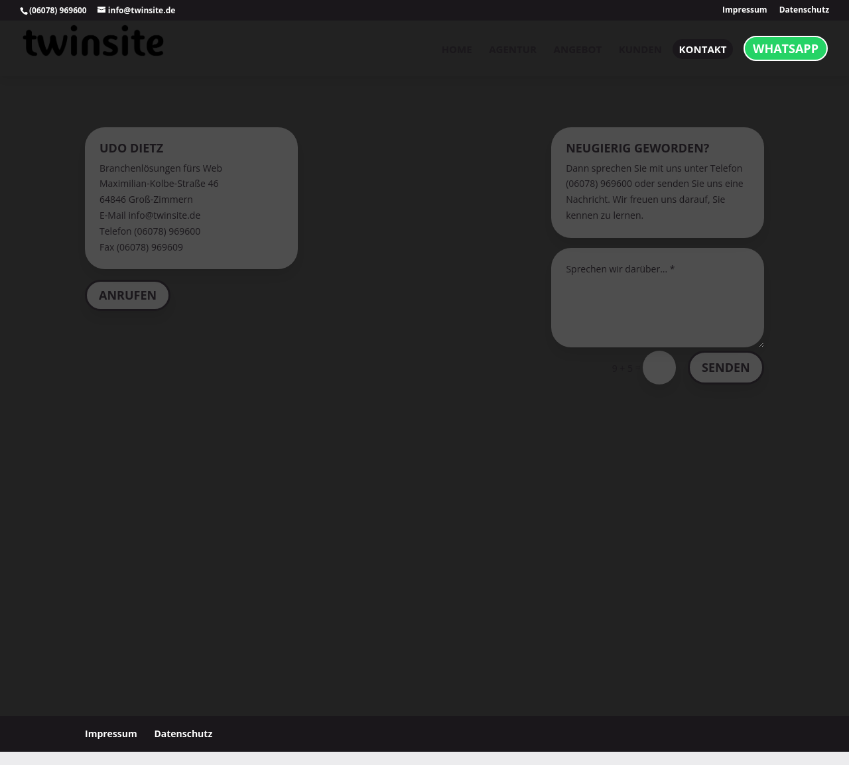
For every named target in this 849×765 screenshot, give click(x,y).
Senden (726, 367)
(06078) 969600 (58, 10)
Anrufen (128, 295)
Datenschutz (804, 10)
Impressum (744, 10)
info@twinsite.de (164, 215)
